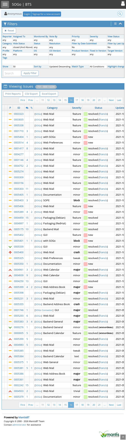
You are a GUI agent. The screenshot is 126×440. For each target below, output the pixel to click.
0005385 (18, 350)
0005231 (18, 298)
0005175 (18, 229)
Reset (9, 30)
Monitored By (41, 36)
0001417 (18, 148)
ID (18, 108)
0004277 (18, 154)
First (23, 100)
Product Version (80, 50)
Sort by (37, 66)
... (105, 100)
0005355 (18, 304)
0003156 (18, 183)
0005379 (18, 396)
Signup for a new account (46, 14)
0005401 (18, 240)
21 (99, 100)
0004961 (18, 269)
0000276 (18, 327)
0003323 (18, 114)
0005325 (18, 258)
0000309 (18, 177)
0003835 (18, 119)
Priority (76, 36)
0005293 (18, 315)
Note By (53, 36)
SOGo (38, 113)
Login (27, 14)
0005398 (18, 292)
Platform (17, 50)
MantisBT (23, 417)
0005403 (18, 200)
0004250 (18, 281)
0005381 (18, 368)
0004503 (18, 391)
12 (48, 100)
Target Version (115, 50)
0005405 (18, 194)
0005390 (18, 339)
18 (82, 100)
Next (111, 100)
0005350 (18, 263)
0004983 (18, 344)
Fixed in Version (98, 50)
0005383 (18, 321)
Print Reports (13, 93)
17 (77, 100)
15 (65, 100)
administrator (19, 424)
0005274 (18, 171)
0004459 (18, 217)
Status (37, 43)
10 (27, 229)
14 (59, 100)
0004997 (18, 223)
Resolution (54, 43)
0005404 (18, 137)
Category (7, 43)
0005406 (18, 206)
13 (54, 100)
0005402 (18, 235)
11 (42, 100)
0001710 (18, 131)
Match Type (78, 66)
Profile (6, 50)
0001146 (18, 160)
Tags (5, 57)
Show (5, 66)
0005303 (18, 189)
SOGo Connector (44, 310)
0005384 (18, 356)
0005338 (18, 125)
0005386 (18, 373)
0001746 (18, 310)
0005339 (18, 246)
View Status (113, 36)
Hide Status (19, 43)
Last (119, 100)
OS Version (55, 50)
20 (94, 100)
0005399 (18, 287)
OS (35, 50)
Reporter (7, 36)
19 (88, 100)
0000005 (18, 333)
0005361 (18, 379)
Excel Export (49, 93)
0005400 (18, 252)
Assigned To (19, 36)
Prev (30, 100)
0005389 (18, 212)
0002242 (18, 385)
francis (103, 114)
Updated (120, 108)
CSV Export (31, 93)
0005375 (18, 362)
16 (71, 100)
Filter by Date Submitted (84, 43)
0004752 (18, 165)
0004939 (18, 275)
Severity (94, 36)
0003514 (18, 142)
